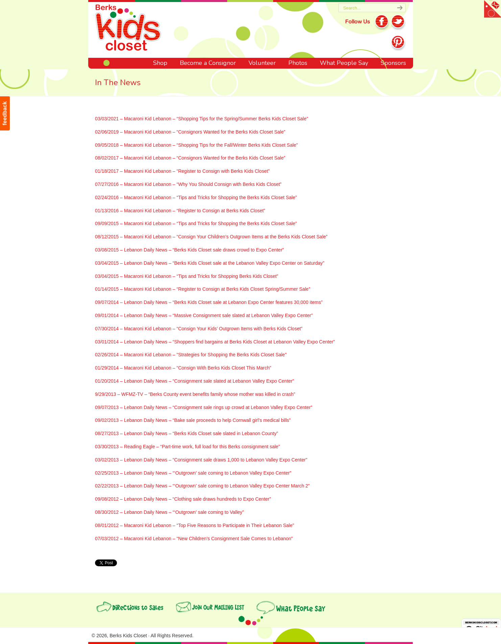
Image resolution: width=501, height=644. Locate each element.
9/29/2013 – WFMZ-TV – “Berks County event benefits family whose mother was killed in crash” (195, 394)
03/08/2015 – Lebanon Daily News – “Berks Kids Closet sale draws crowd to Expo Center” (189, 250)
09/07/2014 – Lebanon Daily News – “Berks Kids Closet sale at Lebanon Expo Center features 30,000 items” (209, 302)
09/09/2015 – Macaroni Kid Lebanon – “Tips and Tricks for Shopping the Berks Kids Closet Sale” (196, 223)
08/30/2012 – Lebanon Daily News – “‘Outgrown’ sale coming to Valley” (169, 512)
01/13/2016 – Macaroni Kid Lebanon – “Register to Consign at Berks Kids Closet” (180, 210)
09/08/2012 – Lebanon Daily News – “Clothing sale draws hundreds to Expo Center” (183, 499)
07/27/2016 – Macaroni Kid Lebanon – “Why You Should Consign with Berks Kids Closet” (188, 184)
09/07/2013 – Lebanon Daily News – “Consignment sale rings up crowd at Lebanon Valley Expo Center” (203, 407)
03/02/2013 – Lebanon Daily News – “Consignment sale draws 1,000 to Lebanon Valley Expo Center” (201, 459)
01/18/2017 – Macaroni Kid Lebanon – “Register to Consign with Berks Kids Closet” (182, 171)
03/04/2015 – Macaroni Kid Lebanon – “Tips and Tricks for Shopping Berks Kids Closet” (186, 276)
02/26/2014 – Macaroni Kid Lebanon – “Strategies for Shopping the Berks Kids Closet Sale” (191, 354)
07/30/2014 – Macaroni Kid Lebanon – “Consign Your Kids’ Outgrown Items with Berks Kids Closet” (198, 328)
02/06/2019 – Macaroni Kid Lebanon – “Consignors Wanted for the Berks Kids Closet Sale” (190, 132)
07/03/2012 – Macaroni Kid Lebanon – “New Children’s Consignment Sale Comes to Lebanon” (194, 538)
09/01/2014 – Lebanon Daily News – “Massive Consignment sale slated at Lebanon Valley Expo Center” (204, 315)
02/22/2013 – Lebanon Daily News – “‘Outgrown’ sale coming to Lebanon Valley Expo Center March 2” (202, 485)
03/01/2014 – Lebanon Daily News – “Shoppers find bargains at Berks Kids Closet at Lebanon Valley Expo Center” (215, 341)
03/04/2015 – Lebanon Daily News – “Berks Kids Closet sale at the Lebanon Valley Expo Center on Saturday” (209, 263)
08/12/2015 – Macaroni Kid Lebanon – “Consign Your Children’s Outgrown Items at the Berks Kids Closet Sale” (211, 236)
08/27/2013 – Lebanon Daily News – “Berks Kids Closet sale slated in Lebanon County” (186, 433)
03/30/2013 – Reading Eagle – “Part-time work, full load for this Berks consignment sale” (187, 446)
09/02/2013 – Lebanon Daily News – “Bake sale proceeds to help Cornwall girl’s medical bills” (193, 420)
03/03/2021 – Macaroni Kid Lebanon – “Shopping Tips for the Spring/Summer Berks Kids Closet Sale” (201, 118)
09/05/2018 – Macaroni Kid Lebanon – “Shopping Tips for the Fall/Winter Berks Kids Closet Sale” (196, 145)
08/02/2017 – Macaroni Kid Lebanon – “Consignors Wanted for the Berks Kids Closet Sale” (190, 158)
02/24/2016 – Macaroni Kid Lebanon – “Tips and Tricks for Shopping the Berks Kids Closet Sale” (196, 197)
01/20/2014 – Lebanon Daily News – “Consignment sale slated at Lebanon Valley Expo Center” (194, 381)
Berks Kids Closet (128, 28)
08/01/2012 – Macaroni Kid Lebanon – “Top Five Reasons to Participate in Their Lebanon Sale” (194, 525)
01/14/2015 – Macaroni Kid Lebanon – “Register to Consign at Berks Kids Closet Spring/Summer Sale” (202, 289)
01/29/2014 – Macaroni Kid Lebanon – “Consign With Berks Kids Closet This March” (183, 368)
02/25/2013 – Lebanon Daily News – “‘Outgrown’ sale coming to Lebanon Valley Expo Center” (193, 473)
